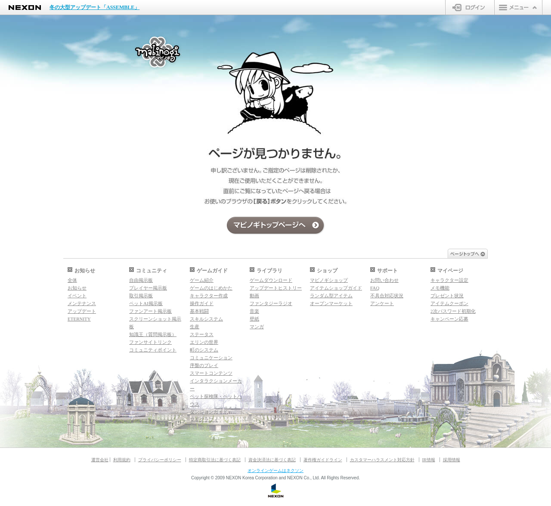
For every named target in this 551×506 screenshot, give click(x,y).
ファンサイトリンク (150, 342)
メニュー (518, 7)
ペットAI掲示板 (146, 303)
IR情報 (428, 459)
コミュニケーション (211, 357)
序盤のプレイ (204, 365)
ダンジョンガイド (209, 411)
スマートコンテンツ (211, 373)
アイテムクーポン (449, 303)
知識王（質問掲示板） (152, 334)
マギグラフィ (204, 419)
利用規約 (121, 459)
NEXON (25, 7)
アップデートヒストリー (276, 287)
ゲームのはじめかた (211, 287)
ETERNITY (79, 318)
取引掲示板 (141, 295)
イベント (77, 295)
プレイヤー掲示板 (148, 287)
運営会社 (99, 459)
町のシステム (204, 349)
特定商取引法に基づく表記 (215, 459)
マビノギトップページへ (275, 225)
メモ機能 (439, 287)
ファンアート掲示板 (150, 311)
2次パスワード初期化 (453, 311)
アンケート (382, 303)
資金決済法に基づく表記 (272, 459)
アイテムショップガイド (336, 287)
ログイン (470, 7)
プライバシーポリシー (159, 459)
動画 (254, 295)
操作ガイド (202, 303)
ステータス (202, 334)
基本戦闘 (199, 311)
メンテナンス (82, 303)
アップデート (82, 311)
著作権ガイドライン (322, 459)
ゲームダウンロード (271, 280)
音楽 (254, 311)
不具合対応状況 (386, 295)
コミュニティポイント (152, 349)
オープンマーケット (331, 303)
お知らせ (77, 287)
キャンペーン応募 (449, 318)
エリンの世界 (204, 342)
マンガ (257, 326)
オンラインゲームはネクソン (275, 470)
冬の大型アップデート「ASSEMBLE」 (94, 7)
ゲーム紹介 (202, 280)
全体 (72, 280)
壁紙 (254, 318)
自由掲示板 (141, 280)
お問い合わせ (384, 280)
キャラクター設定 (449, 280)
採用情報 (451, 459)
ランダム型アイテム (331, 295)
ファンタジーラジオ (271, 303)
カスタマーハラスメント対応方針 (382, 459)
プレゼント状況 (447, 295)
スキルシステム (206, 318)
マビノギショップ (329, 280)
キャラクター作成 (209, 295)
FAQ (374, 287)
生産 (194, 326)
